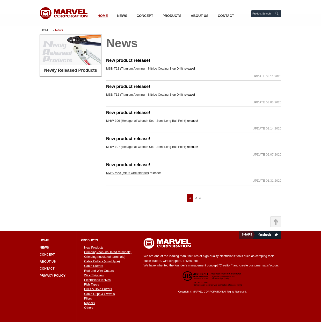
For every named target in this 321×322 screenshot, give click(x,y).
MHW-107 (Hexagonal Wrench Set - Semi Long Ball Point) (146, 147)
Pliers (88, 298)
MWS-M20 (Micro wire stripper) (127, 173)
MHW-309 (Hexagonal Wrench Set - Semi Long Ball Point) (146, 120)
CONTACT (226, 16)
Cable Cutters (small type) (102, 261)
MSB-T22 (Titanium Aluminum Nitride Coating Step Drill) (144, 68)
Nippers (89, 303)
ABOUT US (199, 16)
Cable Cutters (93, 266)
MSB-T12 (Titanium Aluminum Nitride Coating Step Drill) (144, 94)
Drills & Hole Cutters (98, 289)
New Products (93, 247)
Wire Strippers (94, 275)
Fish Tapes (91, 284)
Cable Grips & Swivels (99, 294)
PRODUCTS (172, 16)
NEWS (122, 16)
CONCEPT (145, 16)
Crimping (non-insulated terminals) (107, 252)
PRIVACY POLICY (53, 275)
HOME (103, 16)
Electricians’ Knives (97, 280)
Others (88, 307)
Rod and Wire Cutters (99, 270)
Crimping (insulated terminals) (104, 256)
